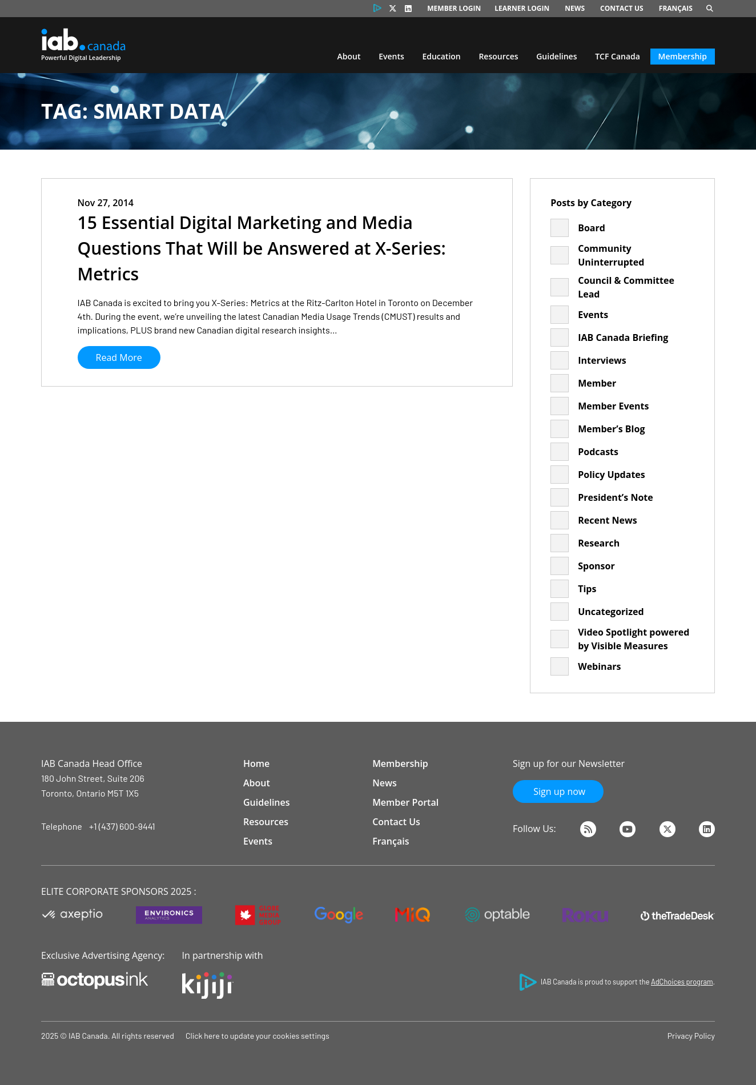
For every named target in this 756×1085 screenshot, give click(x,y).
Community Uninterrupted (611, 255)
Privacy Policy (691, 1035)
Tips (587, 588)
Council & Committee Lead (626, 287)
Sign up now (558, 791)
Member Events (613, 406)
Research (599, 543)
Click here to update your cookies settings (257, 1035)
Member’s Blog (611, 429)
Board (591, 228)
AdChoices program (682, 981)
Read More (119, 357)
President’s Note (615, 497)
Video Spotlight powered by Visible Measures (633, 639)
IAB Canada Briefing (623, 337)
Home (256, 763)
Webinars (599, 666)
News (575, 8)
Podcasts (598, 451)
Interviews (602, 360)
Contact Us (622, 8)
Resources (498, 56)
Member (597, 383)
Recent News (607, 520)
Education (441, 56)
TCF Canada (617, 56)
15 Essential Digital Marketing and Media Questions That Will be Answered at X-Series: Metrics (262, 248)
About (349, 56)
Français (676, 8)
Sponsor (596, 566)
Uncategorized (611, 611)
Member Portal (405, 802)
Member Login (454, 8)
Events (391, 56)
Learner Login (521, 8)
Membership (682, 56)
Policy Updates (611, 474)
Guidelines (556, 56)
